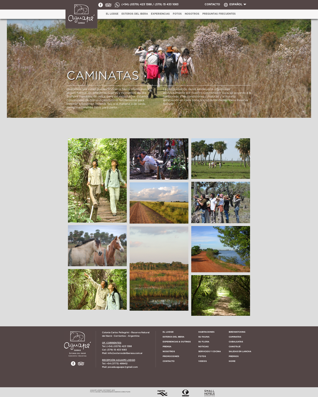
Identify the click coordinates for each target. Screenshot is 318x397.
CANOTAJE (235, 347)
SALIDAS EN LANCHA (240, 351)
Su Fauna (203, 337)
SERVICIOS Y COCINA (209, 351)
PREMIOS (233, 356)
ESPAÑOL (235, 4)
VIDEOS (202, 361)
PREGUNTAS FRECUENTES (219, 14)
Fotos (177, 14)
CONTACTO (212, 4)
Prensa (167, 347)
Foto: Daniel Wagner (99, 392)
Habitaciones (206, 332)
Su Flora (203, 342)
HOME (232, 361)
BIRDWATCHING (237, 332)
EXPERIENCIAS (160, 14)
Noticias (203, 347)
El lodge (168, 332)
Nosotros (192, 14)
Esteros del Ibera (173, 337)
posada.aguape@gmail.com (123, 367)
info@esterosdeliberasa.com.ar (125, 353)
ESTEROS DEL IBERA (134, 14)
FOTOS (202, 356)
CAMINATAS (235, 337)
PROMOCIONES (171, 356)
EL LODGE (112, 14)
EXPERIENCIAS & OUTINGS (177, 342)
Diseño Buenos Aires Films (119, 392)
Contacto (169, 361)
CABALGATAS (236, 342)
